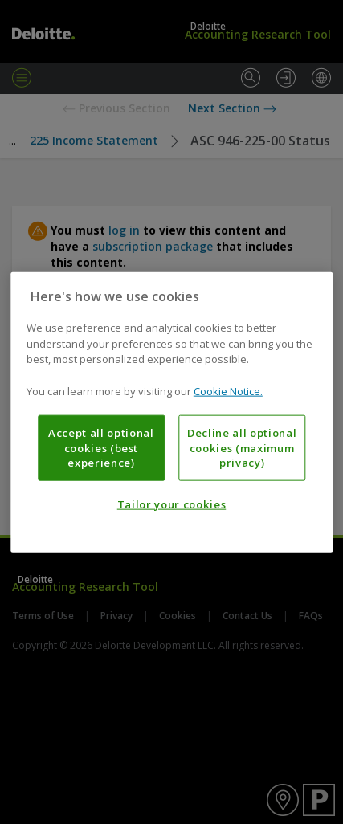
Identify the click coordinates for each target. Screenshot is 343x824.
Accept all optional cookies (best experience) (100, 448)
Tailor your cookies (171, 504)
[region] (171, 412)
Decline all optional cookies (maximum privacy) (241, 448)
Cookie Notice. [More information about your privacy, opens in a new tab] (228, 390)
